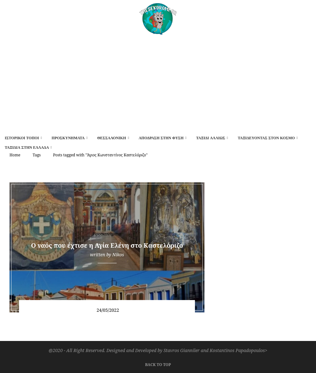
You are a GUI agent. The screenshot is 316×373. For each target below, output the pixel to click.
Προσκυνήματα (68, 138)
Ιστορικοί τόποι (22, 138)
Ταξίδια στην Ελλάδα (27, 147)
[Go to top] (158, 364)
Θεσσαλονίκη (111, 138)
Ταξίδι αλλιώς (210, 138)
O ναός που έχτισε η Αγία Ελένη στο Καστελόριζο (107, 245)
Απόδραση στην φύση (161, 138)
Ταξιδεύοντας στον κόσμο (266, 138)
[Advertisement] (158, 82)
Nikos (118, 255)
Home (15, 155)
